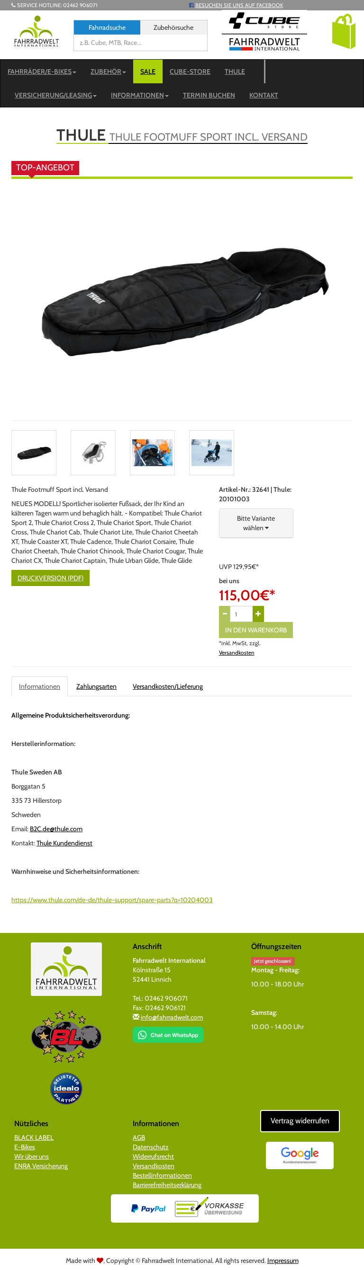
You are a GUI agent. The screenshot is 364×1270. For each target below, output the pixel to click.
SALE (147, 71)
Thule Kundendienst (64, 843)
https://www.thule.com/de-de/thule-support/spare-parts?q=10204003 (112, 900)
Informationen (140, 95)
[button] (343, 31)
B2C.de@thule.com (56, 829)
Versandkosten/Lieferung (168, 686)
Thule (235, 71)
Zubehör (108, 71)
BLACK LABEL (34, 1137)
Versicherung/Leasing (56, 95)
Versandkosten (237, 652)
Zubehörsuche (173, 27)
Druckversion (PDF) (50, 578)
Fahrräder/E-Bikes (42, 71)
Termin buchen (209, 95)
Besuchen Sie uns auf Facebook (239, 5)
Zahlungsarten (96, 686)
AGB (139, 1137)
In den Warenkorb (256, 630)
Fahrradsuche (107, 27)
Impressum (283, 1260)
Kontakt (263, 95)
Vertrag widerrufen (300, 1120)
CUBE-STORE (190, 71)
